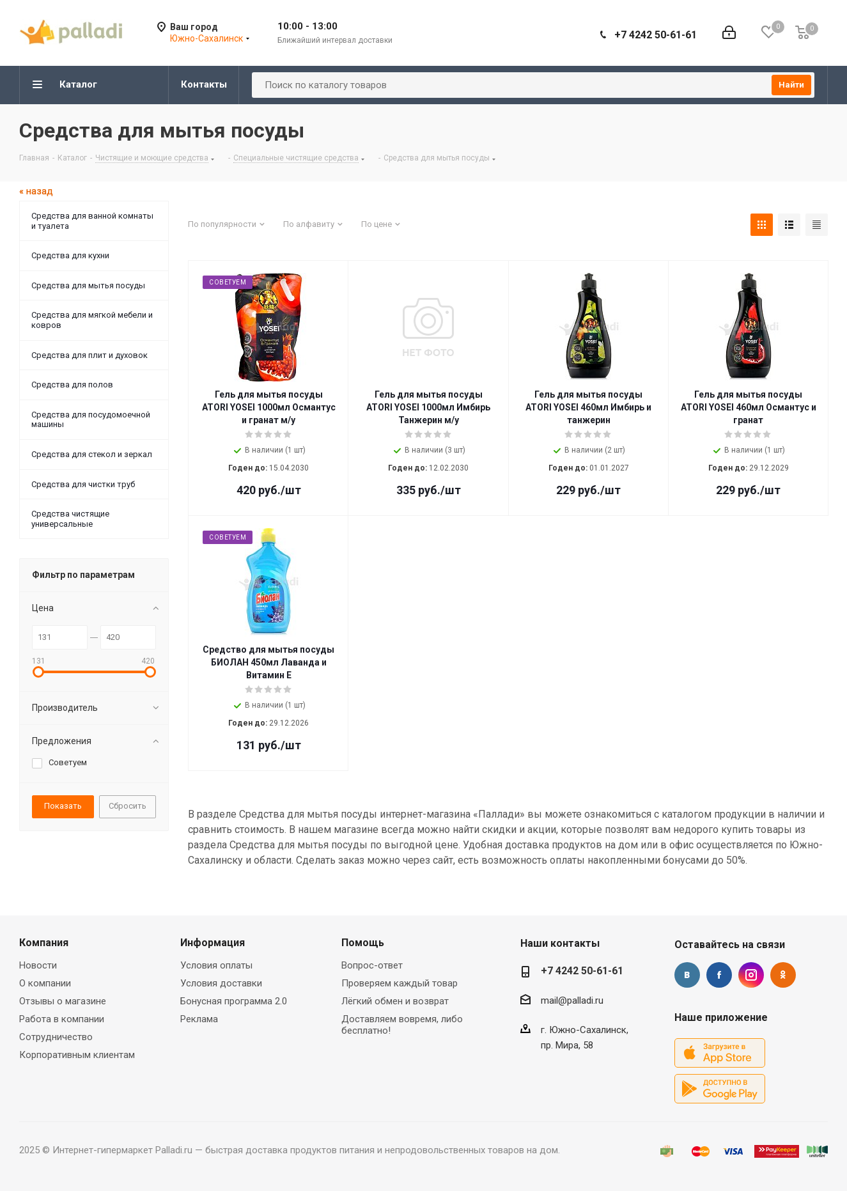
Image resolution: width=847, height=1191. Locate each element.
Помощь (362, 943)
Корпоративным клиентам (77, 1055)
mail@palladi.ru (572, 1000)
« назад (36, 191)
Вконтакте (687, 975)
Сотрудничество (56, 1037)
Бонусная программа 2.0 (233, 1001)
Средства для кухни (70, 255)
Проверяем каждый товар (399, 983)
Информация (212, 943)
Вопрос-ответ (372, 965)
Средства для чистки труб (83, 484)
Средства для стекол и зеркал (91, 454)
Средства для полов (72, 384)
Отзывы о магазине (62, 1001)
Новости (38, 965)
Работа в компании (61, 1019)
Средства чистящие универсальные (70, 519)
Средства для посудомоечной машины (90, 420)
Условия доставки (221, 983)
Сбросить (127, 806)
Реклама (199, 1019)
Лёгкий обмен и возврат (395, 1001)
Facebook (719, 975)
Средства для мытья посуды (88, 285)
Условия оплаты (216, 965)
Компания (43, 943)
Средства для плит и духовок (89, 355)
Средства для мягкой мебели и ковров (92, 320)
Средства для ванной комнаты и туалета (92, 221)
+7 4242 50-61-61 (655, 35)
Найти (791, 85)
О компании (45, 983)
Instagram (751, 975)
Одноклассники (783, 975)
